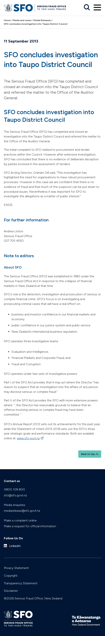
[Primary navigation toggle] (97, 7)
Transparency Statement (20, 583)
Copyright (10, 575)
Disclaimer (11, 591)
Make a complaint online (20, 520)
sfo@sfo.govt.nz (15, 495)
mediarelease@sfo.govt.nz (22, 510)
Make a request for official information (30, 526)
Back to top (88, 454)
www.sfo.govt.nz (28, 438)
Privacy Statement (16, 568)
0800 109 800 (14, 489)
